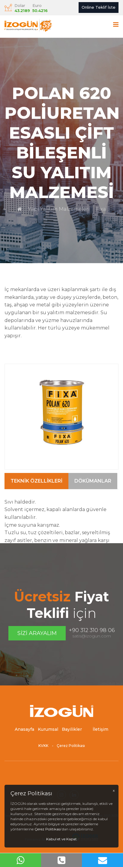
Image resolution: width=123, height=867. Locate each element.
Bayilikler (72, 731)
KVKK (43, 747)
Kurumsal (48, 731)
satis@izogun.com (91, 636)
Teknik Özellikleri (36, 500)
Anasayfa (24, 731)
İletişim (100, 731)
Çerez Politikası (71, 747)
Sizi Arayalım (37, 633)
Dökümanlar (92, 500)
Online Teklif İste (99, 7)
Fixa (101, 209)
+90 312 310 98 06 (92, 630)
